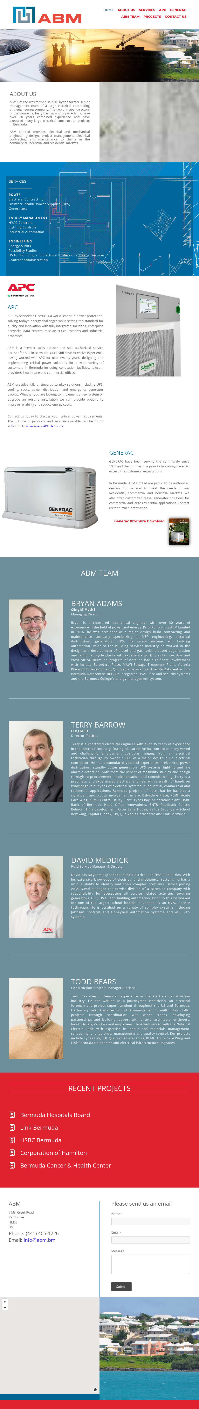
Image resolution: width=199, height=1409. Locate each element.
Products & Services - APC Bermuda (37, 426)
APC (162, 10)
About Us (126, 10)
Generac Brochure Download (139, 521)
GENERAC (178, 10)
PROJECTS (152, 16)
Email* (116, 1232)
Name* (116, 1214)
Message (117, 1251)
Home (108, 10)
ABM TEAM (130, 16)
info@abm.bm (39, 1239)
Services (147, 10)
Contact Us (175, 16)
